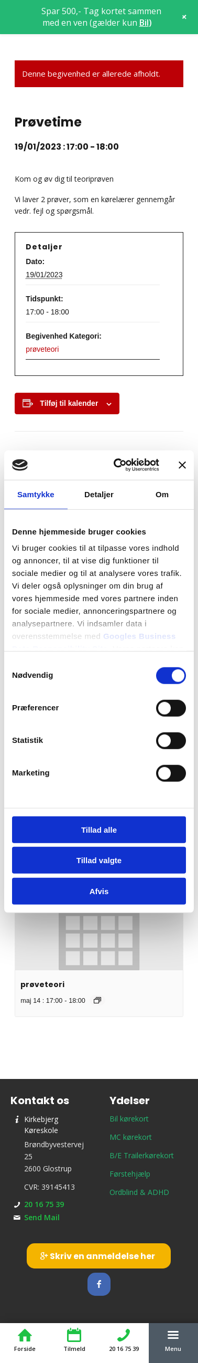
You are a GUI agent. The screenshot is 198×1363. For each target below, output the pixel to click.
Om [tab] (162, 493)
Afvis (99, 890)
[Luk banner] (182, 465)
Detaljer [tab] (99, 493)
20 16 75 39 (44, 1204)
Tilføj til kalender (69, 403)
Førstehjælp (129, 1174)
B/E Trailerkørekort (141, 1155)
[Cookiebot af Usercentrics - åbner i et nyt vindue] (118, 465)
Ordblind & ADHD (139, 1192)
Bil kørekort (129, 1119)
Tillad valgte (99, 860)
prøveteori (42, 349)
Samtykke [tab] (35, 493)
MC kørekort (130, 1137)
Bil (144, 22)
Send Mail (42, 1217)
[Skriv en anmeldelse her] (99, 1255)
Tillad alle (99, 829)
